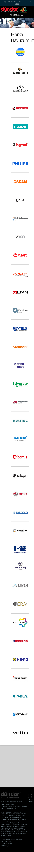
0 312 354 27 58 (19, 806)
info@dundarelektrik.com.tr (24, 2)
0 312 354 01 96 (10, 806)
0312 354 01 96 (12, 2)
